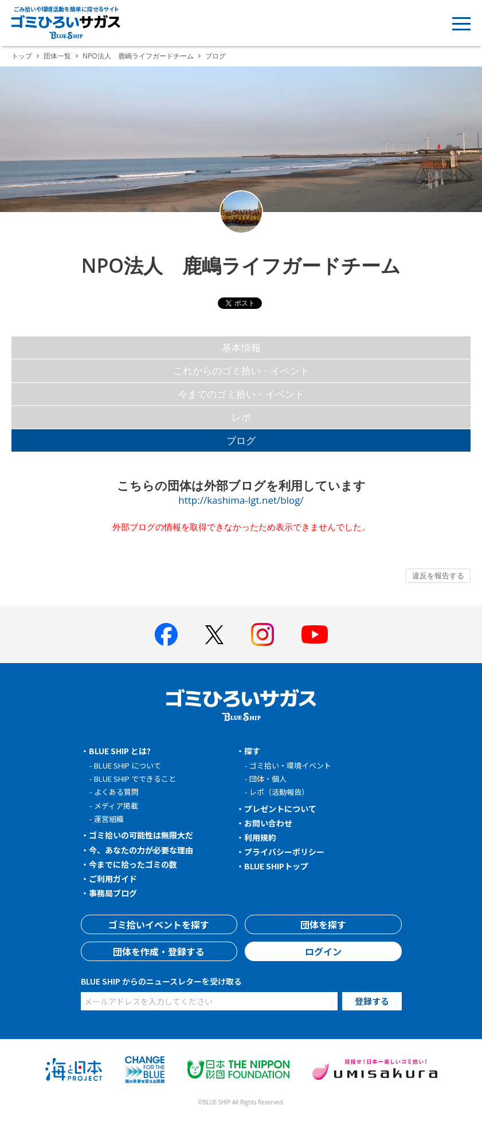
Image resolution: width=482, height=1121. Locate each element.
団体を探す (323, 924)
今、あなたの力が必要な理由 (141, 850)
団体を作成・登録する (159, 951)
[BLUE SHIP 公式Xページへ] (214, 634)
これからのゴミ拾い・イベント (241, 370)
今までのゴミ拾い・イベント (241, 394)
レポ (241, 417)
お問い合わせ (268, 823)
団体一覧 (57, 56)
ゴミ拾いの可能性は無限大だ (141, 835)
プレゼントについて (280, 808)
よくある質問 (116, 791)
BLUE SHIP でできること (135, 778)
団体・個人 (268, 778)
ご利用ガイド (113, 878)
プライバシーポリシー (284, 851)
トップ (21, 56)
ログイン (323, 951)
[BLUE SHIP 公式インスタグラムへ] (262, 634)
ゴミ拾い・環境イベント (290, 765)
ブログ (241, 440)
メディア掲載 (116, 805)
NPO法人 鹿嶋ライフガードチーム (138, 56)
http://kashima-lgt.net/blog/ (240, 500)
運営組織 (109, 818)
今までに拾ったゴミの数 (133, 864)
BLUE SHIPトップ (276, 866)
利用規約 (260, 837)
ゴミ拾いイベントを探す (158, 924)
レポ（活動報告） (279, 791)
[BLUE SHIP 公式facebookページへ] (166, 634)
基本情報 (241, 347)
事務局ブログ (113, 893)
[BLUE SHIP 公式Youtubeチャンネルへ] (314, 634)
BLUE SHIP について (127, 765)
